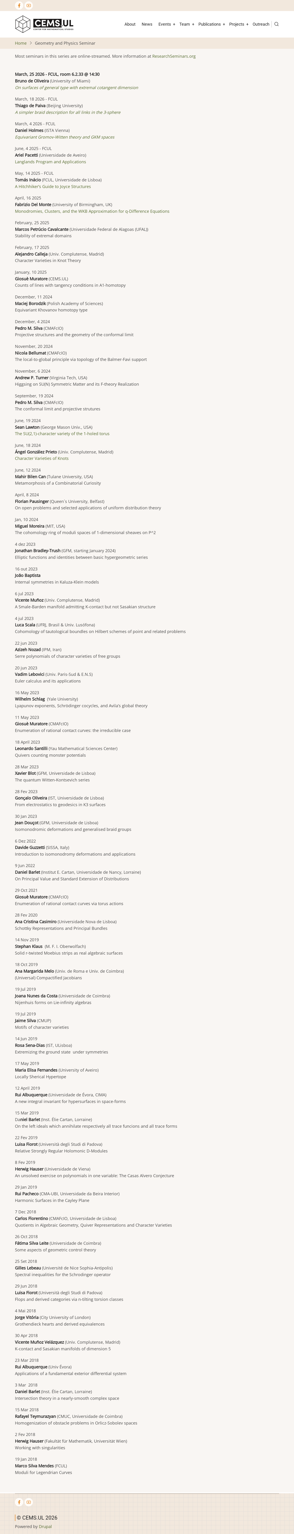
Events (164, 24)
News (147, 24)
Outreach (261, 24)
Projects (236, 24)
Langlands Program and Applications (50, 161)
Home (21, 43)
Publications (209, 24)
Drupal (45, 1526)
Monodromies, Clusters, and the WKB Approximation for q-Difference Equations (92, 211)
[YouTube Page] (29, 5)
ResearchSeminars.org (174, 56)
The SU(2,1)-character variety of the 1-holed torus (62, 433)
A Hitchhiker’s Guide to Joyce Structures (53, 186)
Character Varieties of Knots (42, 458)
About (130, 24)
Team (184, 24)
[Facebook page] (19, 5)
